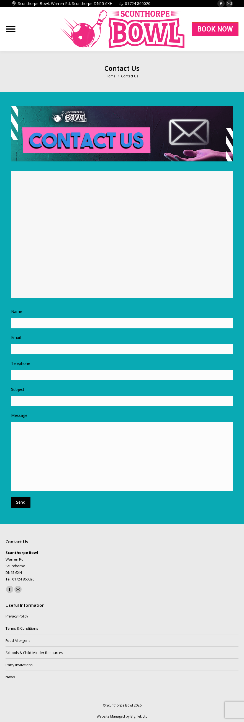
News (10, 676)
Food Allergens (18, 640)
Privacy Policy (17, 616)
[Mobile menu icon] (11, 29)
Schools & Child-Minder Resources (34, 652)
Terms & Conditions (22, 628)
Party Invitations (19, 664)
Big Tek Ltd (139, 716)
